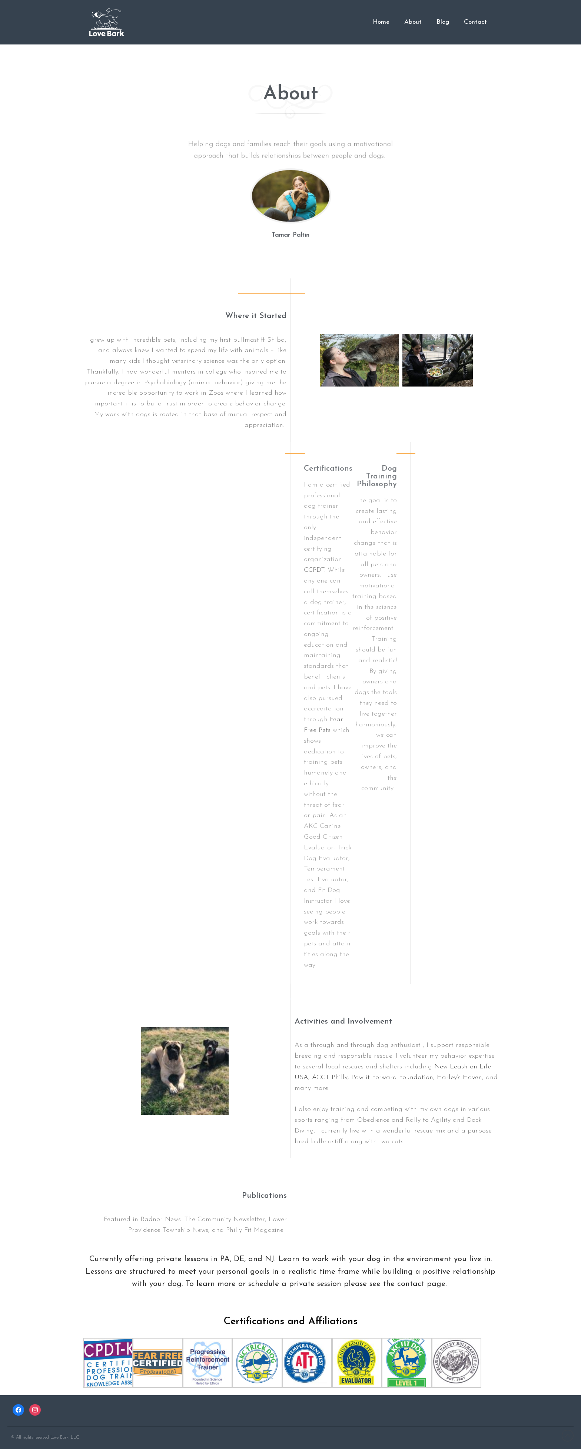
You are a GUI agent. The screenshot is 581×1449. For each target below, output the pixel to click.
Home (381, 22)
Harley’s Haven (459, 1077)
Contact (475, 22)
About (413, 22)
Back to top (568, 1436)
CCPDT (314, 570)
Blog (442, 22)
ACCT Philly (330, 1077)
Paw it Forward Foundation (392, 1077)
